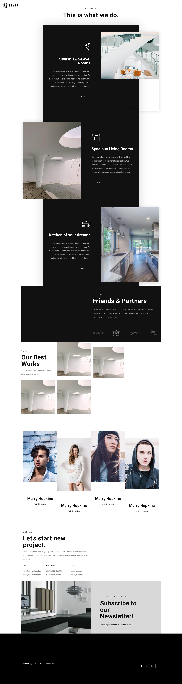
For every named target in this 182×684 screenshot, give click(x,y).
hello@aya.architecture (32, 571)
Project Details (143, 5)
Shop (158, 5)
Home (104, 5)
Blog (167, 5)
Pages (114, 5)
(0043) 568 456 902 (54, 571)
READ (83, 97)
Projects (126, 5)
